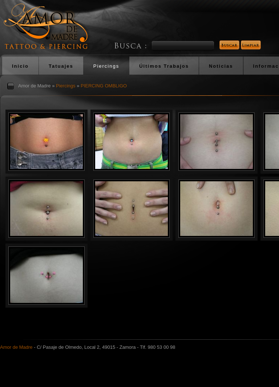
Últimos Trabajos (164, 66)
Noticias (221, 66)
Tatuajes (61, 66)
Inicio (20, 66)
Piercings (106, 66)
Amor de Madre (34, 85)
